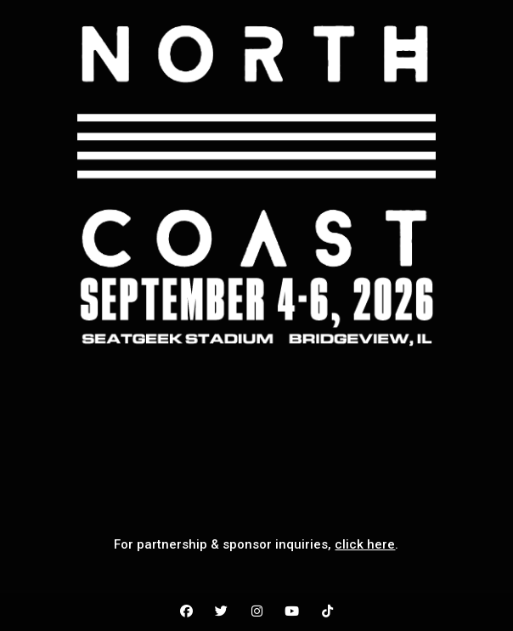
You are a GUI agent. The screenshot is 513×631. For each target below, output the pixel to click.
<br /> (256, 434)
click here (365, 544)
